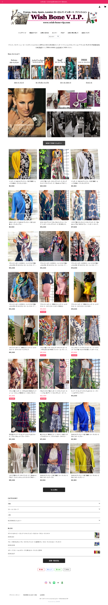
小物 (9, 515)
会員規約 (42, 595)
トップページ (22, 33)
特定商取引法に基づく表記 (30, 595)
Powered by (54, 601)
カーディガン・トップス (42, 82)
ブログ (62, 33)
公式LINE (59, 47)
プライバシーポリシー (14, 595)
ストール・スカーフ (65, 82)
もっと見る (54, 490)
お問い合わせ (45, 33)
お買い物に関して (73, 33)
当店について (85, 33)
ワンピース (89, 82)
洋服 (9, 503)
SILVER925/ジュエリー (15, 520)
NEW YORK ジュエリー (54, 143)
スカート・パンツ (19, 82)
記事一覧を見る (54, 561)
